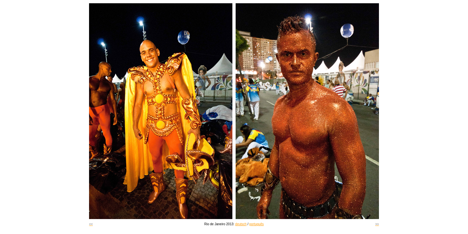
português (256, 224)
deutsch (241, 224)
